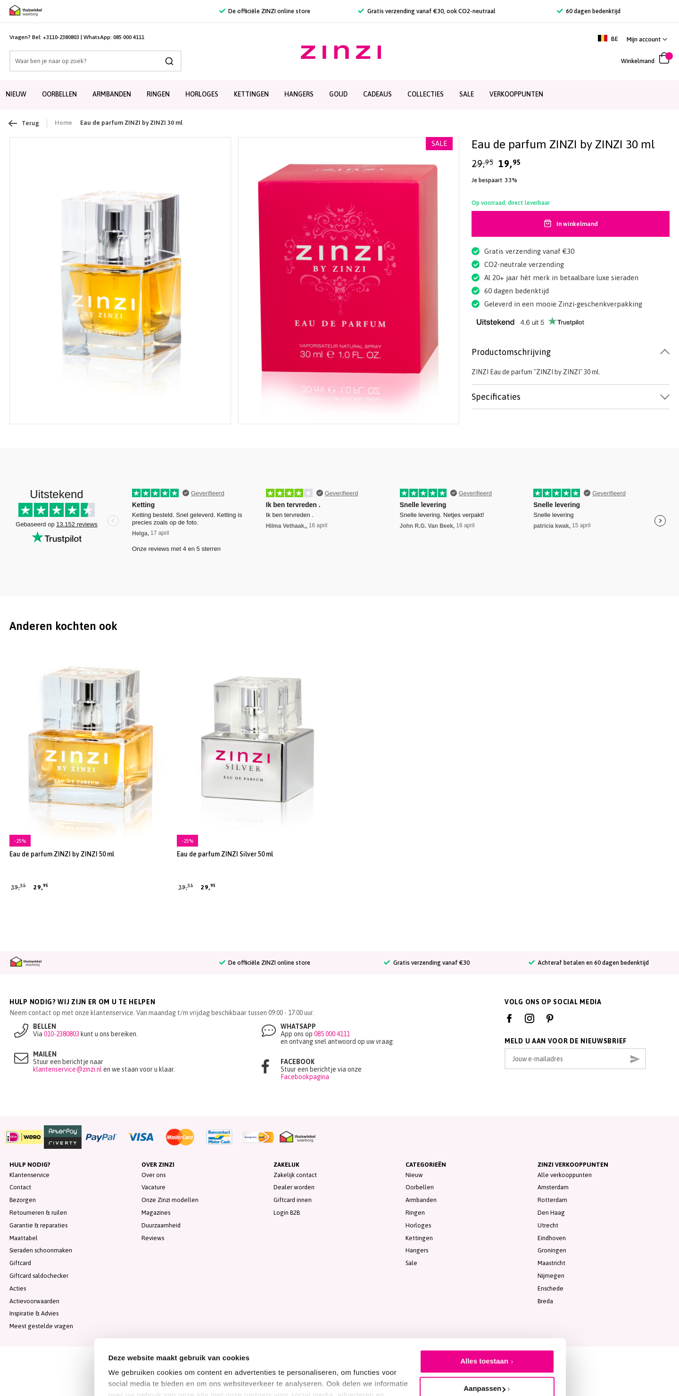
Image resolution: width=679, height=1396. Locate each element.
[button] (647, 39)
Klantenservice (29, 1174)
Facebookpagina (305, 1077)
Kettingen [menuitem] (251, 94)
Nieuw (414, 1174)
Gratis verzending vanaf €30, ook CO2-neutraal (426, 11)
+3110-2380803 (61, 37)
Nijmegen (551, 1275)
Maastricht (551, 1263)
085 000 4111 (128, 37)
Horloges (418, 1225)
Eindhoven (552, 1238)
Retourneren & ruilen (38, 1212)
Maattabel (23, 1238)
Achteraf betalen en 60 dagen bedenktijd (589, 962)
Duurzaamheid (161, 1225)
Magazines (155, 1212)
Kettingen (419, 1238)
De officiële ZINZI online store (264, 11)
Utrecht (548, 1225)
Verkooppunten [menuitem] (516, 94)
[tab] (571, 352)
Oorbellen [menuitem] (59, 94)
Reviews (152, 1238)
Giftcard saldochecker (38, 1275)
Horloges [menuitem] (201, 94)
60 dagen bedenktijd (589, 11)
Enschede (550, 1288)
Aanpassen (484, 1344)
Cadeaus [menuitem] (377, 94)
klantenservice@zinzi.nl (67, 1069)
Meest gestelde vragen (41, 1326)
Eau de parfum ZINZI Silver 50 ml (225, 854)
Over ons (153, 1174)
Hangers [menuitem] (299, 94)
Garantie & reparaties (38, 1225)
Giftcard (20, 1263)
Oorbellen (420, 1187)
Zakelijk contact (295, 1174)
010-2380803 (61, 1034)
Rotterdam (552, 1199)
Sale (411, 1263)
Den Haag (551, 1212)
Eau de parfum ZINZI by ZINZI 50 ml (61, 854)
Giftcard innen (292, 1199)
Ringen (415, 1212)
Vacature (153, 1187)
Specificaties (496, 397)
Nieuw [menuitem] (16, 94)
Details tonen (130, 1368)
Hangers (417, 1250)
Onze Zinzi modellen (170, 1199)
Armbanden (421, 1199)
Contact (20, 1187)
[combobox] (95, 61)
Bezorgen (22, 1199)
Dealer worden (294, 1187)
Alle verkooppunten (565, 1174)
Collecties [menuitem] (425, 94)
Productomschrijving (511, 352)
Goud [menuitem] (338, 94)
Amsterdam (553, 1187)
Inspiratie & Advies (33, 1313)
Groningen (552, 1250)
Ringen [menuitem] (158, 94)
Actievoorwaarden (34, 1301)
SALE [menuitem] (466, 94)
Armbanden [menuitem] (111, 94)
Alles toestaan (484, 1317)
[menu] (339, 95)
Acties (17, 1288)
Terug (24, 123)
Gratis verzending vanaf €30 (426, 962)
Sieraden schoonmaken (40, 1250)
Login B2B (286, 1212)
